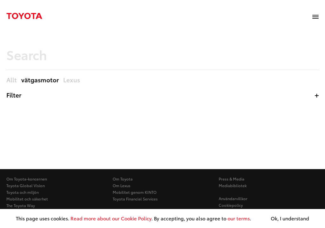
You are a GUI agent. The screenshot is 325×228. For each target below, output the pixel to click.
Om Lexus (121, 185)
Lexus (71, 80)
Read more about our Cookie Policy (110, 218)
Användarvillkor (233, 198)
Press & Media (231, 178)
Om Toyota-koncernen (26, 178)
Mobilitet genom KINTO (134, 192)
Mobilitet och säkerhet (27, 198)
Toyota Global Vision (25, 185)
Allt (11, 80)
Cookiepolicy (231, 205)
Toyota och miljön (22, 192)
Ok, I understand (290, 218)
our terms (239, 218)
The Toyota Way (20, 205)
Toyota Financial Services (135, 198)
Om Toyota (123, 178)
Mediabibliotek (233, 185)
